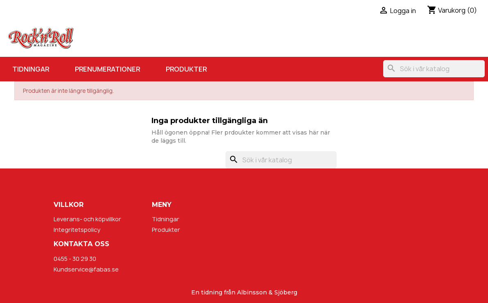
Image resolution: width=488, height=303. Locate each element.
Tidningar (30, 69)
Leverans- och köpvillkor (87, 219)
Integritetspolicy (77, 229)
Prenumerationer (107, 69)
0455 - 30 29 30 (75, 259)
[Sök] (434, 68)
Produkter (186, 69)
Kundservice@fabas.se (86, 269)
